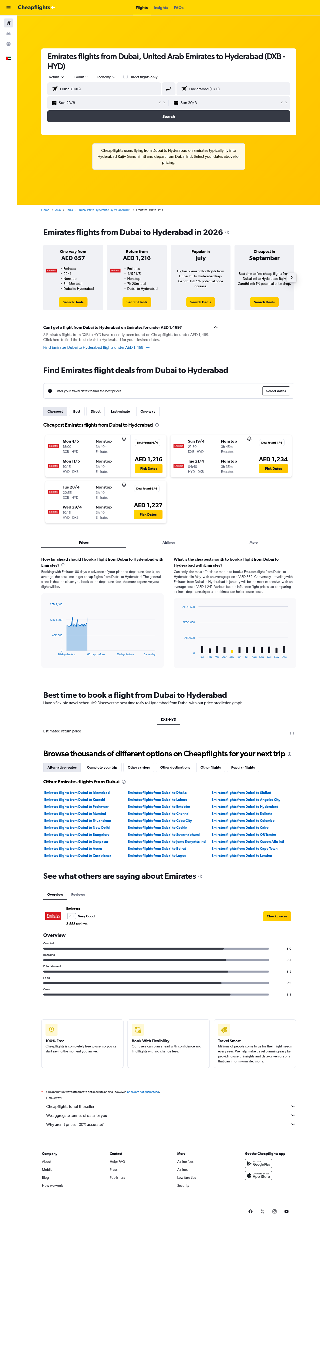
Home (45, 210)
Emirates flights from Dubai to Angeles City (246, 919)
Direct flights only (144, 77)
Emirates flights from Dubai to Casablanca (78, 975)
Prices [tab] (83, 542)
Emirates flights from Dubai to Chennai (159, 933)
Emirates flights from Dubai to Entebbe (159, 926)
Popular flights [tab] (243, 887)
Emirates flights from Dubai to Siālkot (241, 912)
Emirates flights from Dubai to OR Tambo (244, 954)
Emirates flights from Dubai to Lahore (157, 919)
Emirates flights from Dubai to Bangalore (77, 954)
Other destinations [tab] (175, 887)
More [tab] (254, 542)
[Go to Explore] (8, 44)
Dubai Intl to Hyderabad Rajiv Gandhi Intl (104, 210)
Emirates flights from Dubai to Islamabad (77, 912)
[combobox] (57, 76)
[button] (8, 7)
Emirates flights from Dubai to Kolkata (242, 933)
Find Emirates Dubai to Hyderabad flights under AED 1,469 (96, 347)
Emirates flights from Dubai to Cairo (240, 947)
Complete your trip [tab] (102, 887)
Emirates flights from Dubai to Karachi (74, 919)
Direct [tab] (95, 411)
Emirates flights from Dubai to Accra (73, 968)
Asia (58, 210)
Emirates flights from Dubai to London (242, 975)
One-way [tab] (148, 411)
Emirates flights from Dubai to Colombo (243, 940)
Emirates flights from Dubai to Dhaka (157, 912)
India (70, 210)
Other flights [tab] (210, 887)
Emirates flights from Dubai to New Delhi (77, 947)
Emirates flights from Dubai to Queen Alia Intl (248, 961)
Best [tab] (76, 411)
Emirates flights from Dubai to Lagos (157, 975)
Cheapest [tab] (55, 411)
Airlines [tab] (168, 542)
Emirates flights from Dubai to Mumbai (75, 933)
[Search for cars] (8, 33)
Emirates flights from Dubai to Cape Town (245, 968)
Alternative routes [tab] (62, 887)
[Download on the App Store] (258, 1300)
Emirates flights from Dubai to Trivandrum (77, 940)
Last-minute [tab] (120, 411)
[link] (73, 302)
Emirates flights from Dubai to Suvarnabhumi (164, 954)
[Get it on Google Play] (258, 1288)
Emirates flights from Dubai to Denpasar (76, 961)
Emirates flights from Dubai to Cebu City (160, 940)
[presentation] (227, 232)
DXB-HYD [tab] (168, 719)
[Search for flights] (8, 23)
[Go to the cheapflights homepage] (36, 7)
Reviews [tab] (78, 1014)
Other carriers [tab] (139, 887)
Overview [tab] (55, 1014)
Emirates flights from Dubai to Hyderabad (245, 926)
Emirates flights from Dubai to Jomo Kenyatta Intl (167, 961)
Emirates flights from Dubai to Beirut (157, 968)
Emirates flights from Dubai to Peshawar (76, 926)
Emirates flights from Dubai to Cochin (157, 947)
